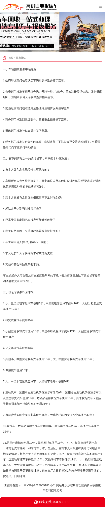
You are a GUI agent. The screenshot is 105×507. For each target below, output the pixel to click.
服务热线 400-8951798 (52, 502)
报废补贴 (21, 57)
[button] (50, 49)
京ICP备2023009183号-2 (39, 485)
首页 (11, 57)
